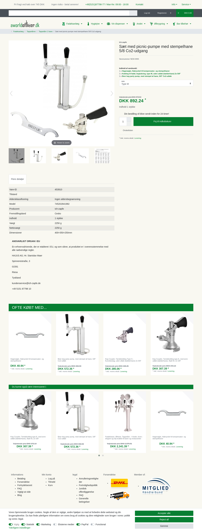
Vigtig (16, 524)
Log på (51, 478)
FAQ (19, 488)
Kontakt (138, 4)
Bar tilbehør (183, 23)
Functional (101, 524)
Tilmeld (51, 482)
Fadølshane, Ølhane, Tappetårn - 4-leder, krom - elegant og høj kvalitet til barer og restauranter (124, 438)
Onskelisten (126, 130)
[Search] (133, 13)
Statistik (30, 524)
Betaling (21, 478)
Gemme (164, 526)
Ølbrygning (160, 23)
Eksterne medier (66, 524)
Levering (137, 138)
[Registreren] (160, 13)
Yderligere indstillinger (19, 527)
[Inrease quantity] (129, 119)
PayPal (84, 524)
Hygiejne (95, 23)
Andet (140, 23)
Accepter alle (164, 513)
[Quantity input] (123, 121)
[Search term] (69, 13)
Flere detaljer (17, 179)
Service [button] (185, 4)
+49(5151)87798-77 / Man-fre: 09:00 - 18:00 (105, 4)
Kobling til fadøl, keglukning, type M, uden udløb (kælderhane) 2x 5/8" (151, 74)
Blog (19, 495)
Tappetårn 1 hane (45, 31)
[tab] (17, 179)
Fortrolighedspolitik (88, 485)
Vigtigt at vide (24, 492)
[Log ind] (146, 13)
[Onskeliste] (172, 13)
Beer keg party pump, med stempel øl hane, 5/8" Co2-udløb (147, 76)
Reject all (164, 519)
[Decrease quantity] (129, 124)
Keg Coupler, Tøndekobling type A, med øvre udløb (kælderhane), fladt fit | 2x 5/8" (170, 360)
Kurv (50, 485)
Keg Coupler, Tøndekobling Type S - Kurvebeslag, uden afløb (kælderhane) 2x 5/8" (123, 360)
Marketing (46, 524)
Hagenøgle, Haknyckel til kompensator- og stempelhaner (146, 71)
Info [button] (173, 4)
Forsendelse (23, 482)
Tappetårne (31, 31)
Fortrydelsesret (24, 485)
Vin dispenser (118, 23)
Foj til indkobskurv (172, 121)
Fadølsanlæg (73, 23)
